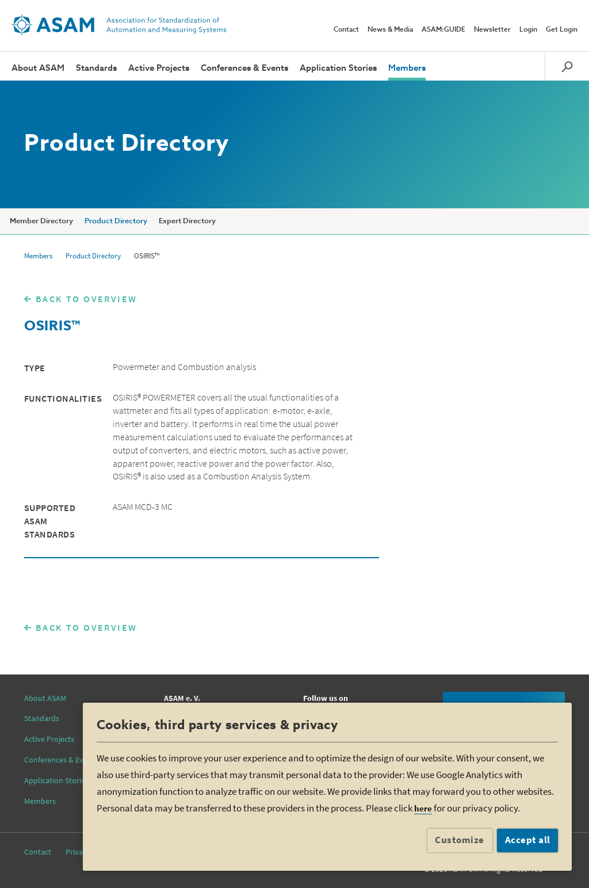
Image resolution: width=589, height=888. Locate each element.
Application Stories (338, 68)
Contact (346, 29)
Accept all (527, 839)
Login (528, 29)
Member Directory (41, 221)
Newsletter (492, 29)
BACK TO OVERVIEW (86, 298)
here (423, 808)
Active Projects (158, 68)
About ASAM (38, 68)
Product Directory (116, 221)
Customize (459, 839)
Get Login (561, 29)
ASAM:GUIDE (443, 29)
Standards (96, 68)
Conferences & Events (244, 68)
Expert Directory (187, 221)
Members (407, 68)
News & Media (390, 29)
